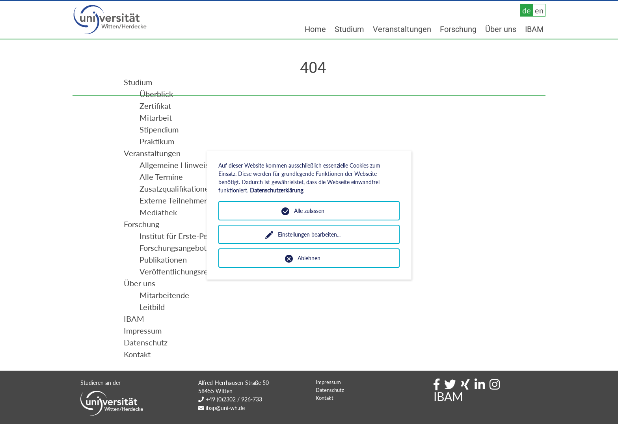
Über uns (500, 29)
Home (315, 29)
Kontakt (324, 413)
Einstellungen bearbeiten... (309, 234)
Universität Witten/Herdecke (110, 19)
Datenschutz (330, 406)
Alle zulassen (309, 210)
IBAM (534, 29)
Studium (349, 29)
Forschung (458, 29)
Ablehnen (309, 258)
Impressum (328, 398)
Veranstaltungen (402, 29)
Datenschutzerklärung (276, 190)
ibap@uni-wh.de (225, 423)
